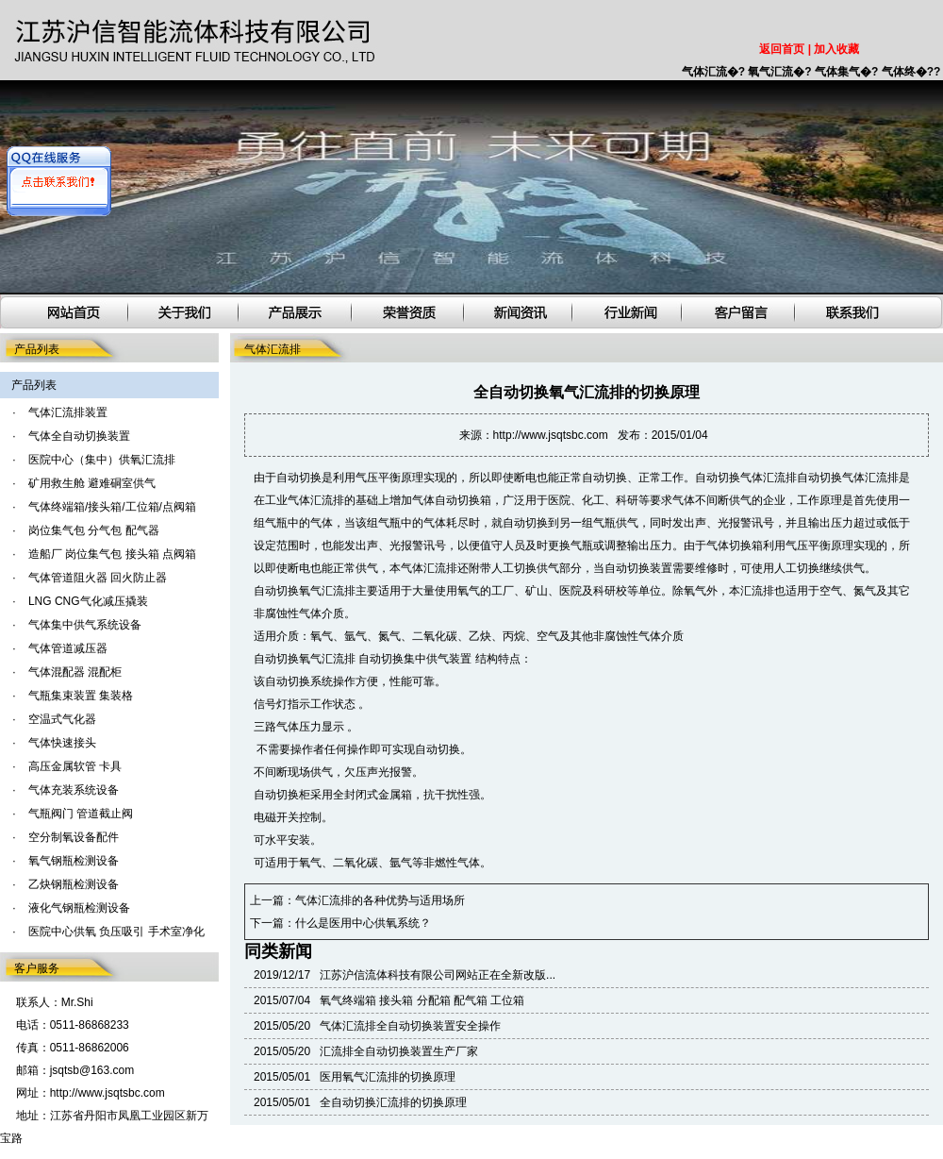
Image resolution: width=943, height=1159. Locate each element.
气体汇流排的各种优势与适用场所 (380, 900)
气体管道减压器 (68, 648)
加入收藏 (836, 49)
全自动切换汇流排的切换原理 (393, 1102)
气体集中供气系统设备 (84, 624)
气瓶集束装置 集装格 (80, 695)
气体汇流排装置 (68, 412)
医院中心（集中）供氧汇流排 (101, 459)
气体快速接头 (62, 742)
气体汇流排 (768, 477)
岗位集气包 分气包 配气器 (93, 530)
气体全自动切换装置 (79, 436)
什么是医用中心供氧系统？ (363, 923)
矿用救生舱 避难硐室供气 (92, 483)
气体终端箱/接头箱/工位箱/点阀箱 (112, 506)
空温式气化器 (62, 719)
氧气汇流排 (327, 590)
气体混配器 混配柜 (75, 672)
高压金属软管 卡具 (75, 766)
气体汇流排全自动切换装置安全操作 (410, 1026)
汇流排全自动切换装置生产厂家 (399, 1051)
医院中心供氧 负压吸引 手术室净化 (116, 931)
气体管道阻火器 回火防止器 (97, 577)
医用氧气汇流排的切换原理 (387, 1076)
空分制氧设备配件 (73, 837)
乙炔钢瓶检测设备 (73, 884)
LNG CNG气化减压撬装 (88, 601)
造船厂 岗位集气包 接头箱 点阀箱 (112, 554)
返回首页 (781, 49)
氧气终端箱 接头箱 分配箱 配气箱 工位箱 (422, 1000)
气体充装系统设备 (73, 790)
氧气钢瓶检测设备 (73, 860)
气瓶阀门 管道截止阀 (80, 813)
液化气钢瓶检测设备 (79, 908)
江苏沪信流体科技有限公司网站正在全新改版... (437, 975)
